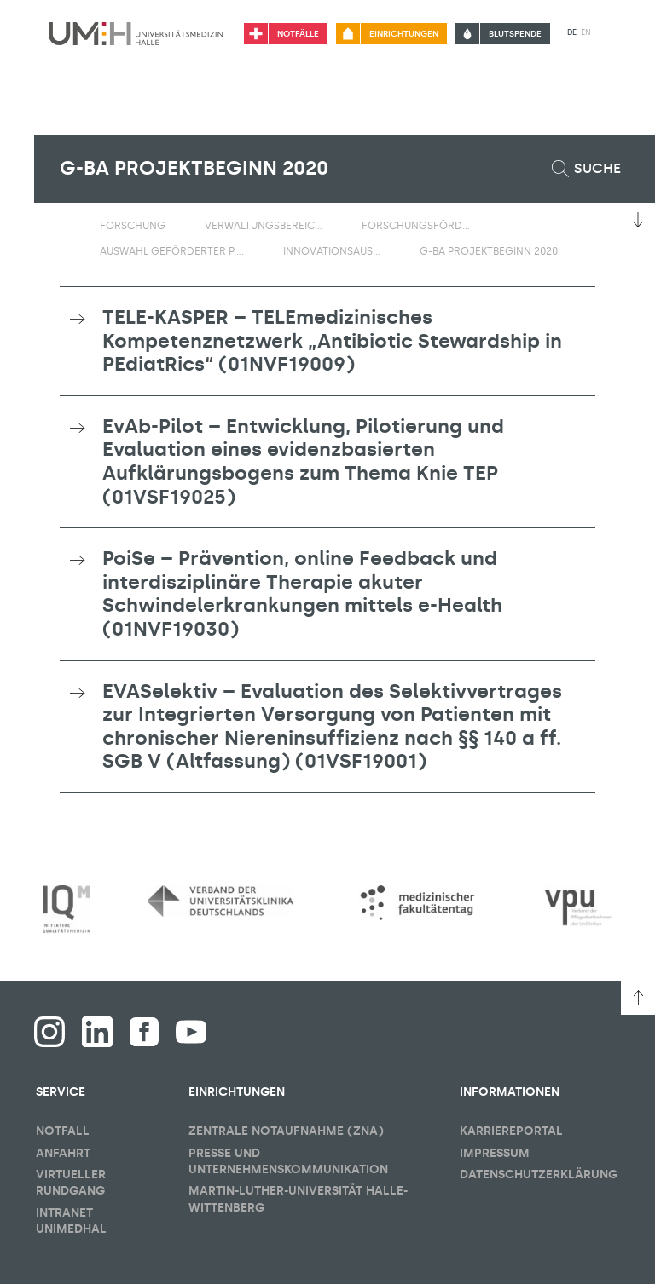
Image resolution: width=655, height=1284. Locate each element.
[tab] (327, 341)
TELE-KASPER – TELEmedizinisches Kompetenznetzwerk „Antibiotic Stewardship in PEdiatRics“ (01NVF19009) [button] (332, 340)
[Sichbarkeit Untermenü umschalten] (176, 225)
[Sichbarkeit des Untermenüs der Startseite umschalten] (68, 225)
